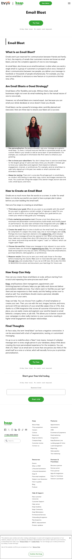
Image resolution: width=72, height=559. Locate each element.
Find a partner (55, 471)
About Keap (36, 424)
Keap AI (34, 474)
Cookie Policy (35, 541)
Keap (8, 284)
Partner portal (55, 468)
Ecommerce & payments (58, 432)
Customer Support (38, 501)
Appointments (55, 424)
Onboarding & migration (39, 517)
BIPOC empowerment (39, 522)
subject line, (47, 234)
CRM (62, 224)
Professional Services (39, 515)
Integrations (54, 438)
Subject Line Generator (39, 479)
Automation (54, 427)
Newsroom (35, 435)
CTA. (64, 232)
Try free (36, 23)
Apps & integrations (57, 473)
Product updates (37, 525)
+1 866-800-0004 (11, 435)
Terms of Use (36, 547)
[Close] (70, 538)
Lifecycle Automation (39, 468)
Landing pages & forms (58, 443)
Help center (36, 504)
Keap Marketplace (37, 512)
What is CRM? (36, 466)
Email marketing (55, 435)
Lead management (56, 446)
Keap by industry (37, 438)
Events (34, 463)
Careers (34, 430)
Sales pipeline (55, 451)
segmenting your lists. (40, 249)
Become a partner (56, 465)
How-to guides (37, 482)
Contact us (35, 446)
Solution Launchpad (57, 478)
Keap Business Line (57, 440)
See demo (45, 3)
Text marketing (55, 453)
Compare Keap (36, 440)
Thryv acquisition (37, 427)
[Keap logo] (12, 3)
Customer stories (37, 443)
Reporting (54, 448)
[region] (36, 547)
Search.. (11, 441)
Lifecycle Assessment (39, 471)
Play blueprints (36, 520)
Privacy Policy (24, 541)
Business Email (36, 388)
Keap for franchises (57, 476)
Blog (33, 484)
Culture (34, 432)
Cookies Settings (36, 554)
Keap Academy (36, 507)
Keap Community (37, 509)
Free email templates (38, 476)
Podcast (34, 487)
